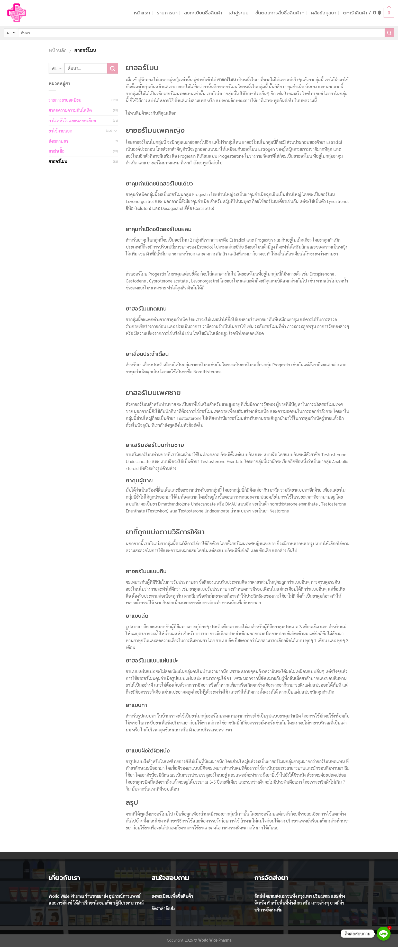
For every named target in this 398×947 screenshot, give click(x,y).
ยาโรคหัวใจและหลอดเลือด (72, 120)
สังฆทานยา (58, 141)
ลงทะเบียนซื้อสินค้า (203, 12)
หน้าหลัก (58, 50)
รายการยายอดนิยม (65, 100)
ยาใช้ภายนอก (60, 131)
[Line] (384, 934)
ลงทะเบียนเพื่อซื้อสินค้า (172, 896)
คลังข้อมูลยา (323, 12)
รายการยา (167, 12)
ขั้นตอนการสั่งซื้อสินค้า (279, 12)
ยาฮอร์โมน (58, 161)
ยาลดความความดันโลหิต (70, 110)
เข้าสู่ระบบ (239, 12)
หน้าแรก (142, 12)
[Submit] (389, 32)
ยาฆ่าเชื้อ (57, 151)
